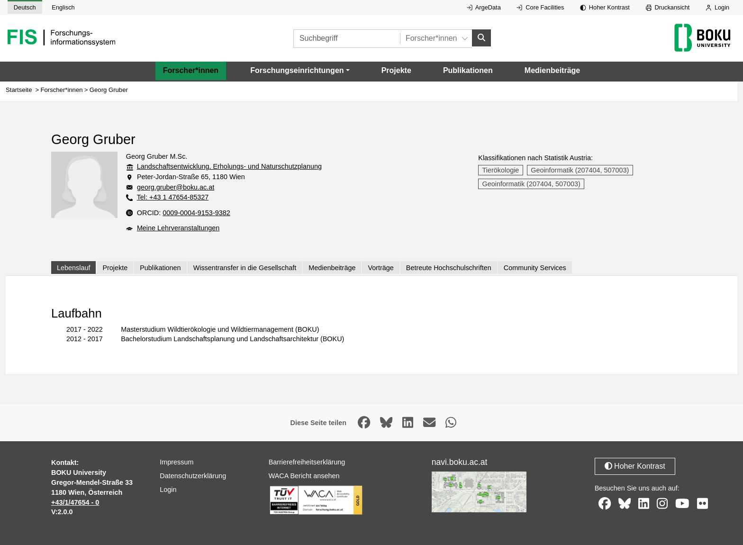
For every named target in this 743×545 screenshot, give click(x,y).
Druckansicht (668, 7)
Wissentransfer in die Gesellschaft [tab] (245, 268)
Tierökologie (500, 170)
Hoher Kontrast (605, 7)
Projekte (396, 71)
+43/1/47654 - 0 (75, 502)
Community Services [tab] (535, 268)
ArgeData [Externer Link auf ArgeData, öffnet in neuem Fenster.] (484, 7)
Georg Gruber (109, 89)
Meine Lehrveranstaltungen (178, 228)
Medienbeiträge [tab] (331, 268)
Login (717, 7)
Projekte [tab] (114, 268)
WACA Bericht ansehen (304, 476)
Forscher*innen (190, 71)
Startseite (19, 89)
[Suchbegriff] (346, 38)
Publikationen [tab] (160, 268)
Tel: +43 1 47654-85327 (173, 197)
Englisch (63, 7)
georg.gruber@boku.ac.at (175, 187)
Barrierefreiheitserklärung (307, 462)
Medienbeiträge (552, 71)
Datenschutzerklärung (193, 476)
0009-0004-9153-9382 (196, 213)
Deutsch (25, 7)
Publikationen (468, 71)
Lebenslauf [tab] (73, 268)
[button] (300, 71)
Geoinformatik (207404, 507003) (580, 170)
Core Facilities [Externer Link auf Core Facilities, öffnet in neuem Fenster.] (540, 7)
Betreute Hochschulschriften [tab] (448, 268)
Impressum (176, 462)
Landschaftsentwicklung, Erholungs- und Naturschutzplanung (229, 167)
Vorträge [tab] (380, 268)
